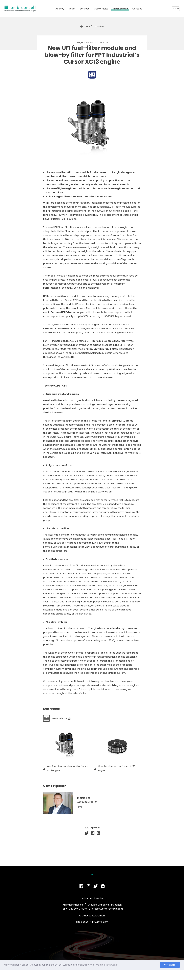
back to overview (94, 26)
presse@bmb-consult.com (107, 908)
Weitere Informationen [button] (107, 965)
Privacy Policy (100, 922)
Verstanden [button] (169, 965)
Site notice (82, 922)
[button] (87, 833)
